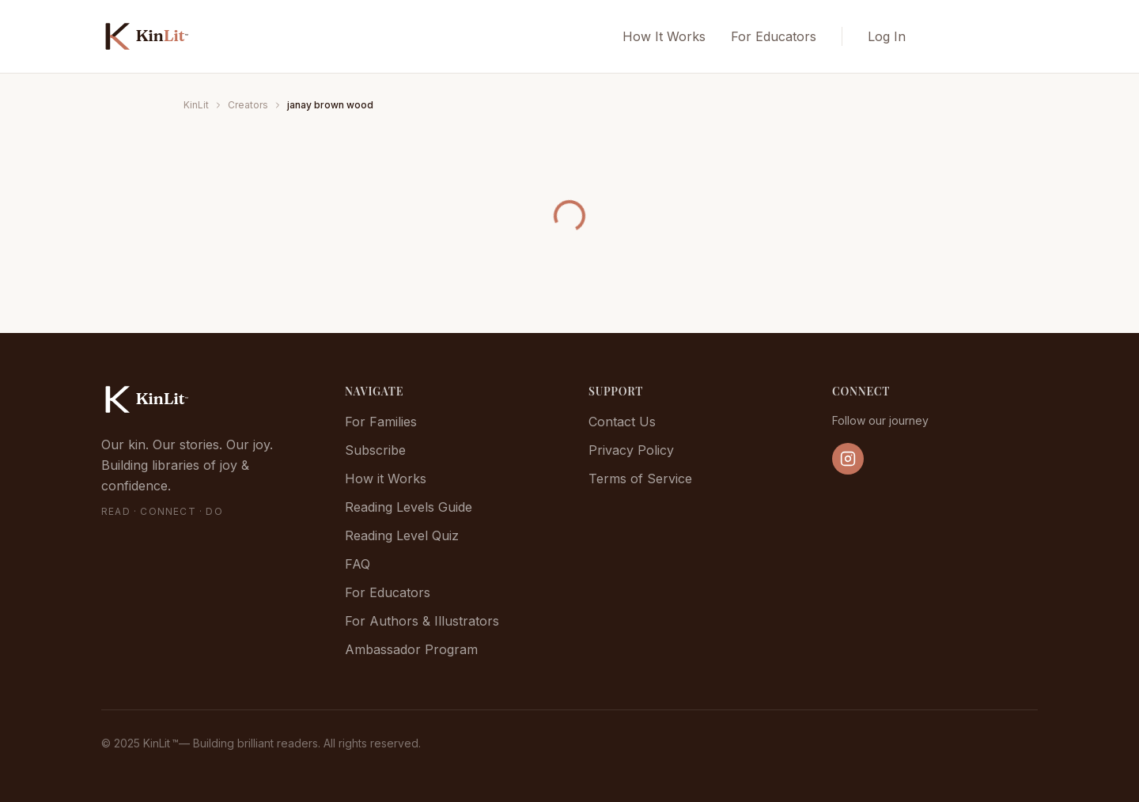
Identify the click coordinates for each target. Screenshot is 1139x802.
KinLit (196, 105)
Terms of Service (640, 478)
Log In (887, 36)
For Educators (773, 36)
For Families (381, 421)
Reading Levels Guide (408, 507)
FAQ (357, 564)
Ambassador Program (411, 649)
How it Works (385, 478)
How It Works (664, 36)
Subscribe (375, 450)
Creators (248, 105)
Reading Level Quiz (402, 535)
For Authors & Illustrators (422, 621)
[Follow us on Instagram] (848, 459)
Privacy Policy (631, 450)
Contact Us (622, 421)
